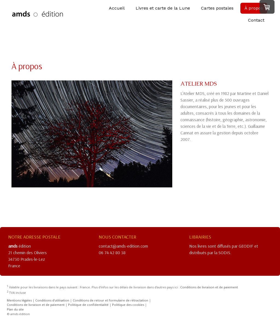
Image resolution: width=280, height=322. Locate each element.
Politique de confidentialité (88, 305)
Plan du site (15, 309)
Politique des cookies (128, 305)
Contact (256, 23)
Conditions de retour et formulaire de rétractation (110, 300)
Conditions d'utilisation (52, 300)
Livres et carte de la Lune (163, 11)
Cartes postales (217, 11)
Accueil (117, 11)
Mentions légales (19, 300)
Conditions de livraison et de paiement (209, 287)
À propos (253, 11)
